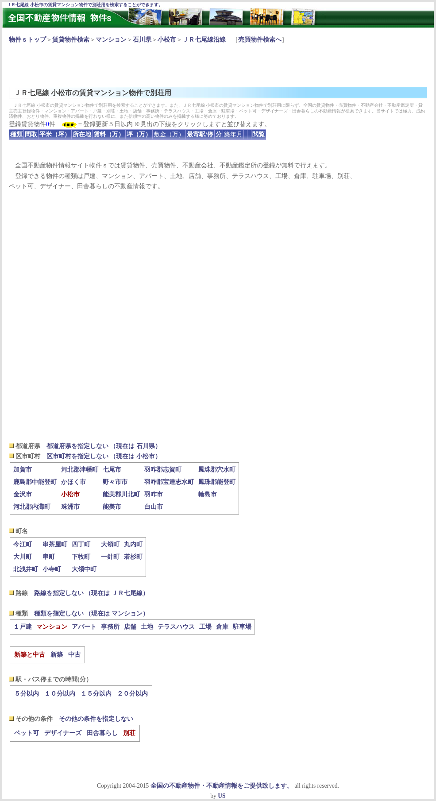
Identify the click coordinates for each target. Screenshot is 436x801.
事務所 (110, 626)
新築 (56, 654)
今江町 (22, 544)
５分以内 (26, 693)
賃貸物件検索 (70, 39)
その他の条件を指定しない (96, 719)
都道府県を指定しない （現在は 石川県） (103, 446)
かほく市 (73, 482)
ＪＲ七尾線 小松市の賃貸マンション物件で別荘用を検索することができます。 (85, 4)
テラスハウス (176, 626)
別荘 (129, 733)
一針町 (110, 556)
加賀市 (22, 469)
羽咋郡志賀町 (162, 469)
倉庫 (222, 626)
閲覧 (258, 134)
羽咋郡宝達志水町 (169, 482)
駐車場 (242, 626)
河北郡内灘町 (31, 506)
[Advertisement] (170, 65)
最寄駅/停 (200, 134)
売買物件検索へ (260, 39)
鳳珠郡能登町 (216, 482)
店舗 (130, 626)
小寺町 (51, 569)
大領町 (110, 544)
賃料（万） (108, 134)
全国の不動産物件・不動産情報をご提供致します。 (221, 785)
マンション (111, 39)
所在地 (82, 134)
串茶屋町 (54, 544)
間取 (31, 134)
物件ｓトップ (27, 39)
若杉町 (133, 556)
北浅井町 (25, 569)
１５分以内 (96, 693)
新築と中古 (29, 654)
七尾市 (112, 469)
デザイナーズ (62, 733)
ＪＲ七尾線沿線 (204, 39)
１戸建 (22, 626)
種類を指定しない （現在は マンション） (91, 613)
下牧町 (81, 556)
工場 (205, 626)
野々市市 (115, 482)
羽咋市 (153, 494)
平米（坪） (54, 134)
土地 (147, 626)
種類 (16, 134)
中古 (74, 654)
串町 (48, 556)
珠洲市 (70, 506)
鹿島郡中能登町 (35, 482)
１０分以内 (59, 693)
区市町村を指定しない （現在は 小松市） (103, 456)
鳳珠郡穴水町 (216, 469)
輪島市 (207, 494)
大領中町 (84, 569)
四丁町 (81, 544)
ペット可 (26, 733)
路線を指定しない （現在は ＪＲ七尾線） (91, 593)
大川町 (22, 556)
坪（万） (139, 134)
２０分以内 (132, 693)
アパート (84, 626)
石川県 (142, 39)
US (221, 796)
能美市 (112, 506)
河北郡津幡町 (79, 469)
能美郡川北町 (121, 494)
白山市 (153, 506)
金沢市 (22, 494)
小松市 (167, 39)
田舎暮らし (102, 733)
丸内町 (133, 544)
